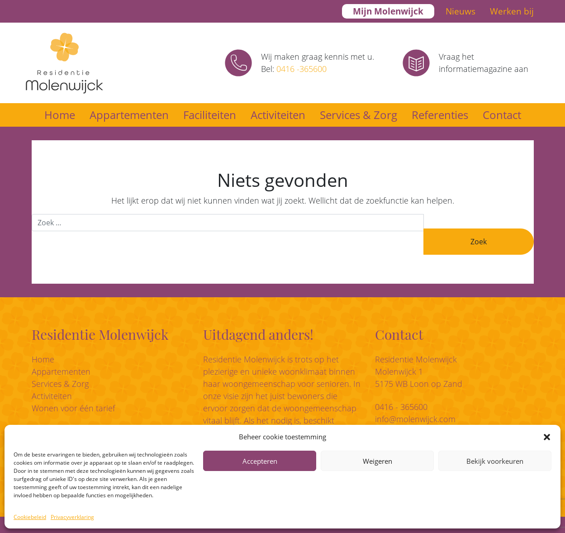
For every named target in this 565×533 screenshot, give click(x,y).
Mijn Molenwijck (388, 11)
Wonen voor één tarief (73, 408)
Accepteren (259, 461)
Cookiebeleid (30, 517)
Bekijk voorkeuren (494, 461)
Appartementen (129, 114)
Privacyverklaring (72, 517)
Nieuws (460, 11)
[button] (546, 436)
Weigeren (377, 461)
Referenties (440, 114)
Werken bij (512, 11)
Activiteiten (278, 114)
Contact (502, 114)
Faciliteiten (209, 114)
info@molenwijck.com (415, 419)
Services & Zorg (358, 114)
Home (59, 114)
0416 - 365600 (401, 406)
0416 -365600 (301, 68)
